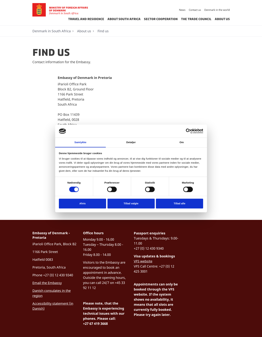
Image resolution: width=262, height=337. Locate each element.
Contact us (195, 9)
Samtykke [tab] (80, 142)
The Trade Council (196, 19)
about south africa (124, 19)
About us (222, 19)
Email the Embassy (47, 283)
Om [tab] (182, 142)
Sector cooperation (161, 19)
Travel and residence (86, 19)
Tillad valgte (131, 203)
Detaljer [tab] (131, 142)
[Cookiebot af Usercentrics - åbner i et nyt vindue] (188, 131)
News (182, 9)
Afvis (82, 203)
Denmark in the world (217, 9)
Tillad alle (179, 203)
